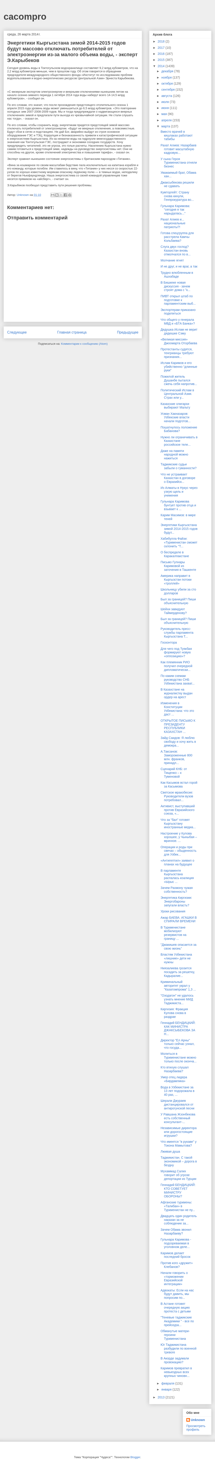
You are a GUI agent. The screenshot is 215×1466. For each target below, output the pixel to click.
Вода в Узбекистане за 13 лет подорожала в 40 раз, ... (177, 1091)
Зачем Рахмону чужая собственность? (177, 889)
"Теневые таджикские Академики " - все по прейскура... (177, 1321)
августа (167, 96)
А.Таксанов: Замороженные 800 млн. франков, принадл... (176, 757)
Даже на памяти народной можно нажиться (174, 454)
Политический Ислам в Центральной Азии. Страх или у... (177, 394)
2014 (162, 66)
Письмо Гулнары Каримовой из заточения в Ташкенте (178, 565)
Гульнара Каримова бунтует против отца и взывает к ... (178, 505)
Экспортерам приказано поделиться (178, 311)
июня (165, 108)
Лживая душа (170, 1151)
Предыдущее (127, 332)
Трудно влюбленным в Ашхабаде (177, 274)
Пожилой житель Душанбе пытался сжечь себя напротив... (179, 380)
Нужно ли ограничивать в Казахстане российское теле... (179, 441)
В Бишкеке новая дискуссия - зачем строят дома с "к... (175, 286)
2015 (162, 60)
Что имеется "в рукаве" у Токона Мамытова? (179, 1143)
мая (164, 114)
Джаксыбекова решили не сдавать (177, 184)
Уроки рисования (173, 911)
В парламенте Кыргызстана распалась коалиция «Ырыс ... (177, 876)
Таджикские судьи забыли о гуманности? (178, 466)
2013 (162, 1397)
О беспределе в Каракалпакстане (175, 554)
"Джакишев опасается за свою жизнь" (178, 946)
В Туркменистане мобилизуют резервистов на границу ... (173, 933)
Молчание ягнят (172, 260)
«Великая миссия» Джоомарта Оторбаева (179, 341)
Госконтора (169, 642)
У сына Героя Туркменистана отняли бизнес (179, 162)
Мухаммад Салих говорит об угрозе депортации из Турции (178, 1175)
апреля (166, 120)
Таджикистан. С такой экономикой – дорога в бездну (179, 1161)
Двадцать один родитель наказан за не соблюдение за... (179, 1219)
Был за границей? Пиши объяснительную (178, 601)
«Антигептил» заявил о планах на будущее (177, 862)
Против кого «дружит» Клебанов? (177, 1265)
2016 (162, 54)
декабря (167, 71)
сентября (168, 89)
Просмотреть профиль (195, 1427)
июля (165, 102)
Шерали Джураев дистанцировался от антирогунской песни (177, 1104)
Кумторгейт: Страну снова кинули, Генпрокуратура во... (177, 196)
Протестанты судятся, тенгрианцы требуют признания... (177, 353)
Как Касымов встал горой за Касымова (179, 784)
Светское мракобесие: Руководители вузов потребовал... (177, 796)
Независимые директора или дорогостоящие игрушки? (179, 1131)
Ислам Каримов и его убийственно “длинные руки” (179, 366)
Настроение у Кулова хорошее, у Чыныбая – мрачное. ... (179, 837)
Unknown (198, 1420)
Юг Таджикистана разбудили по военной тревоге (178, 1348)
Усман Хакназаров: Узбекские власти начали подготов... (176, 417)
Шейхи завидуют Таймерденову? (174, 611)
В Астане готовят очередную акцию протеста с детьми (176, 1307)
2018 (162, 41)
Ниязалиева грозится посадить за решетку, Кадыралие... (178, 972)
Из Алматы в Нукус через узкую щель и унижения (179, 491)
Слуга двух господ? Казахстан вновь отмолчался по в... (176, 250)
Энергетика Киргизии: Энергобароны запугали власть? (176, 901)
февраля (168, 1383)
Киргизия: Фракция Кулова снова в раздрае (174, 1013)
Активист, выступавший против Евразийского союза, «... (178, 809)
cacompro (25, 16)
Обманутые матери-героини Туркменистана (175, 1334)
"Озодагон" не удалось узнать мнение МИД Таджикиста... (177, 999)
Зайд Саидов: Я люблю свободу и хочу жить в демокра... (178, 741)
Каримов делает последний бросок (175, 1255)
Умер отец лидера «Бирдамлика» (174, 1079)
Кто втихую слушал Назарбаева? (175, 1069)
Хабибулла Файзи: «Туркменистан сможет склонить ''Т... (179, 542)
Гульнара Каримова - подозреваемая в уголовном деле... (176, 1243)
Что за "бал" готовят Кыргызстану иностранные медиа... (178, 823)
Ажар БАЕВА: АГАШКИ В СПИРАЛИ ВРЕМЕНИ (179, 919)
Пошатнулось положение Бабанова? (179, 429)
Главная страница (71, 332)
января (166, 1389)
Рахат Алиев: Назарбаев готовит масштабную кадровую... (178, 149)
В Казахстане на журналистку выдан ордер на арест (176, 693)
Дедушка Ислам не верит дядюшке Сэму (179, 331)
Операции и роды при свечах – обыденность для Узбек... (178, 850)
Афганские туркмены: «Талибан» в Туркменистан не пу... (178, 1206)
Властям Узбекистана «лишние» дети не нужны (176, 958)
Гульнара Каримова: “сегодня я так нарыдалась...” (175, 209)
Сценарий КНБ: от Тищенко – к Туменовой (174, 772)
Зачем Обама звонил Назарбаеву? (176, 1231)
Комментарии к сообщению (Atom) (84, 343)
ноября (166, 77)
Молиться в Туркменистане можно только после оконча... (179, 1057)
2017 (162, 47)
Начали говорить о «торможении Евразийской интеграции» (174, 1278)
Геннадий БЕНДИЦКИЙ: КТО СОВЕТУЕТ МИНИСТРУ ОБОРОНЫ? (178, 1190)
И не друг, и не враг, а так (179, 266)
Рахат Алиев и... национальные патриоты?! (173, 223)
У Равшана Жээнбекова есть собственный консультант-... (178, 1118)
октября (167, 83)
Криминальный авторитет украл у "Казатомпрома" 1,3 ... (178, 985)
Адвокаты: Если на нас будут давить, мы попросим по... (177, 1294)
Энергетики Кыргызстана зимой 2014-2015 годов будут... (179, 528)
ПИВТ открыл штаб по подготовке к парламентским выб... (178, 300)
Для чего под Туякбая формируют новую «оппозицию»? (176, 652)
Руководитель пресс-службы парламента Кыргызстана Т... (177, 632)
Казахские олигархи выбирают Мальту (175, 405)
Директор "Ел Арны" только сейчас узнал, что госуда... (178, 1044)
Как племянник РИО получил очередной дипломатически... (176, 666)
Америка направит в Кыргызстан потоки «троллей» (176, 579)
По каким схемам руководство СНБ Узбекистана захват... (178, 679)
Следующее (17, 332)
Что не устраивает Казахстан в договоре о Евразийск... (178, 478)
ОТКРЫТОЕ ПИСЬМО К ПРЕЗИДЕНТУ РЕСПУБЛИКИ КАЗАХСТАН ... (178, 726)
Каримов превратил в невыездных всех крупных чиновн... (176, 1372)
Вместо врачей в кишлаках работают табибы (177, 135)
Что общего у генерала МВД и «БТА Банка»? (178, 321)
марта (166, 126)
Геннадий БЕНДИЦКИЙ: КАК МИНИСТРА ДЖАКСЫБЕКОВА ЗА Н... (178, 1028)
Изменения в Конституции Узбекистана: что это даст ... (177, 708)
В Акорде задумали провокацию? (175, 1360)
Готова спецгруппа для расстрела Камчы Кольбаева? (177, 236)
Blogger (135, 1457)
